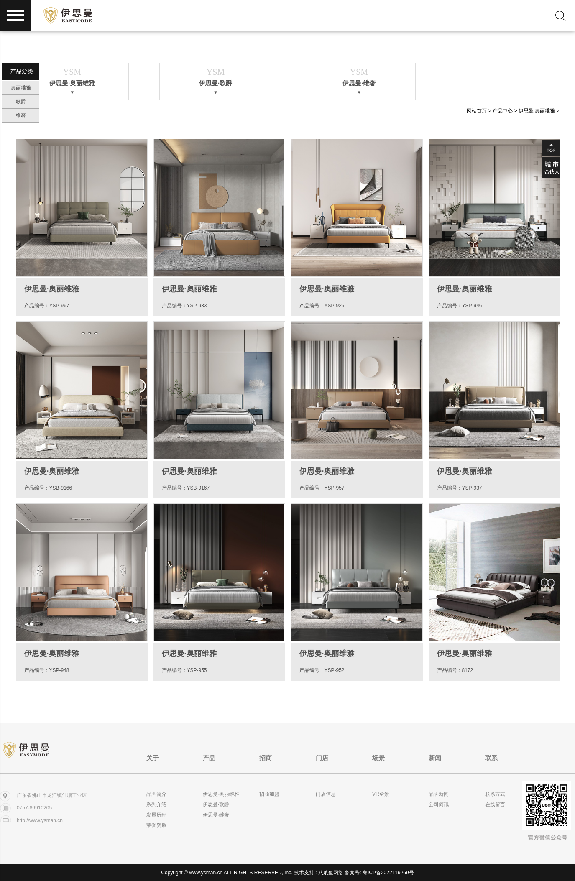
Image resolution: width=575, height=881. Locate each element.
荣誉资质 (156, 825)
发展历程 (156, 815)
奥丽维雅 (21, 88)
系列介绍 (156, 804)
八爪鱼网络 (330, 873)
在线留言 (495, 804)
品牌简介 (156, 794)
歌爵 (21, 102)
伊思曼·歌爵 (216, 804)
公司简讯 (439, 804)
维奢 (21, 115)
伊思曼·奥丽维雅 (221, 794)
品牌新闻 (439, 794)
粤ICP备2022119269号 (388, 873)
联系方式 (495, 794)
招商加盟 (269, 794)
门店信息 (326, 794)
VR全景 (380, 794)
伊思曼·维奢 (216, 815)
